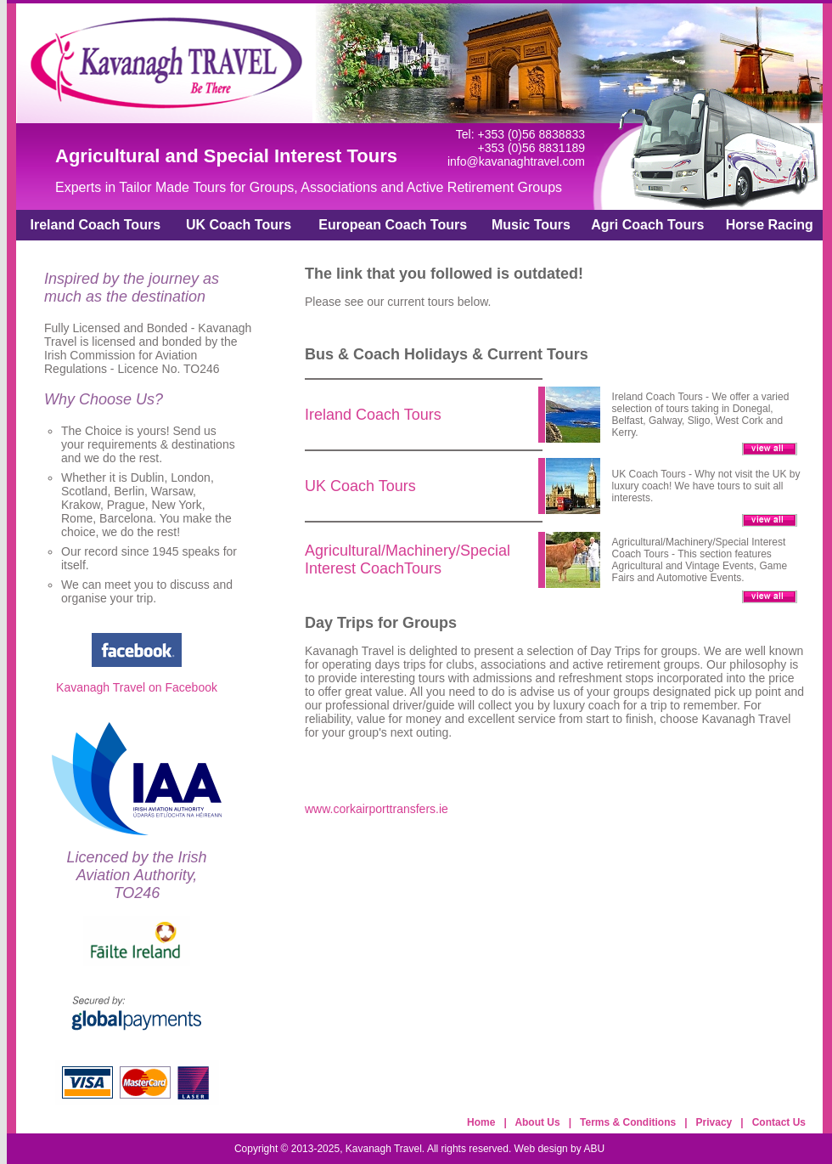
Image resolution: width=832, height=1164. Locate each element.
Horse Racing (769, 225)
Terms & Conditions (628, 1122)
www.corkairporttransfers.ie (376, 809)
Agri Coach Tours (647, 225)
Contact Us (779, 1122)
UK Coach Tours (238, 225)
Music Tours (531, 225)
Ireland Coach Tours (96, 225)
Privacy (714, 1122)
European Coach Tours (392, 225)
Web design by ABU (559, 1149)
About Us (536, 1122)
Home (481, 1122)
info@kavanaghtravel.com (516, 161)
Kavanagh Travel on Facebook (136, 687)
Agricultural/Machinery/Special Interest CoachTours (407, 559)
